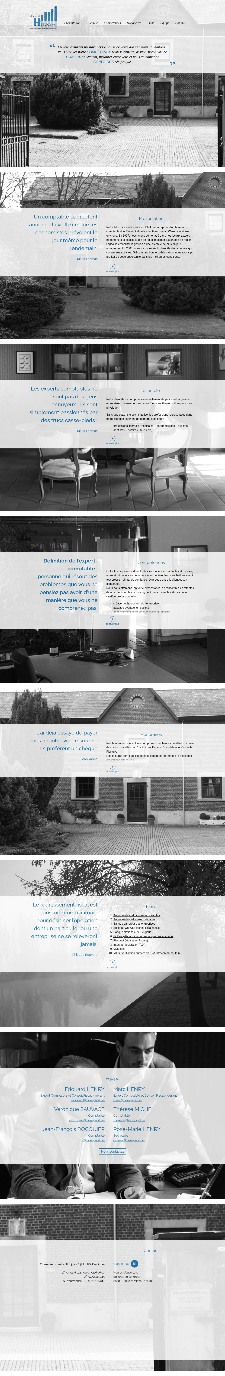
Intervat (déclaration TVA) (129, 944)
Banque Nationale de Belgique (132, 932)
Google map (121, 1263)
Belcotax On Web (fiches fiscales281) (136, 927)
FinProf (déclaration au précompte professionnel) (143, 936)
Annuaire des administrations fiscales (136, 915)
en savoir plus (112, 271)
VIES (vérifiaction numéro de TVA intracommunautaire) (147, 953)
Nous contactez (112, 1151)
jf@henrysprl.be (93, 1140)
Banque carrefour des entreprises (134, 923)
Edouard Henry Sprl (43, 18)
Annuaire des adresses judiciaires (134, 919)
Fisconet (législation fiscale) (130, 940)
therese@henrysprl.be (129, 1120)
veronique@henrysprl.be (87, 1120)
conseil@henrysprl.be (129, 1140)
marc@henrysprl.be (127, 1100)
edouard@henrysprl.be (88, 1100)
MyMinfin (119, 948)
